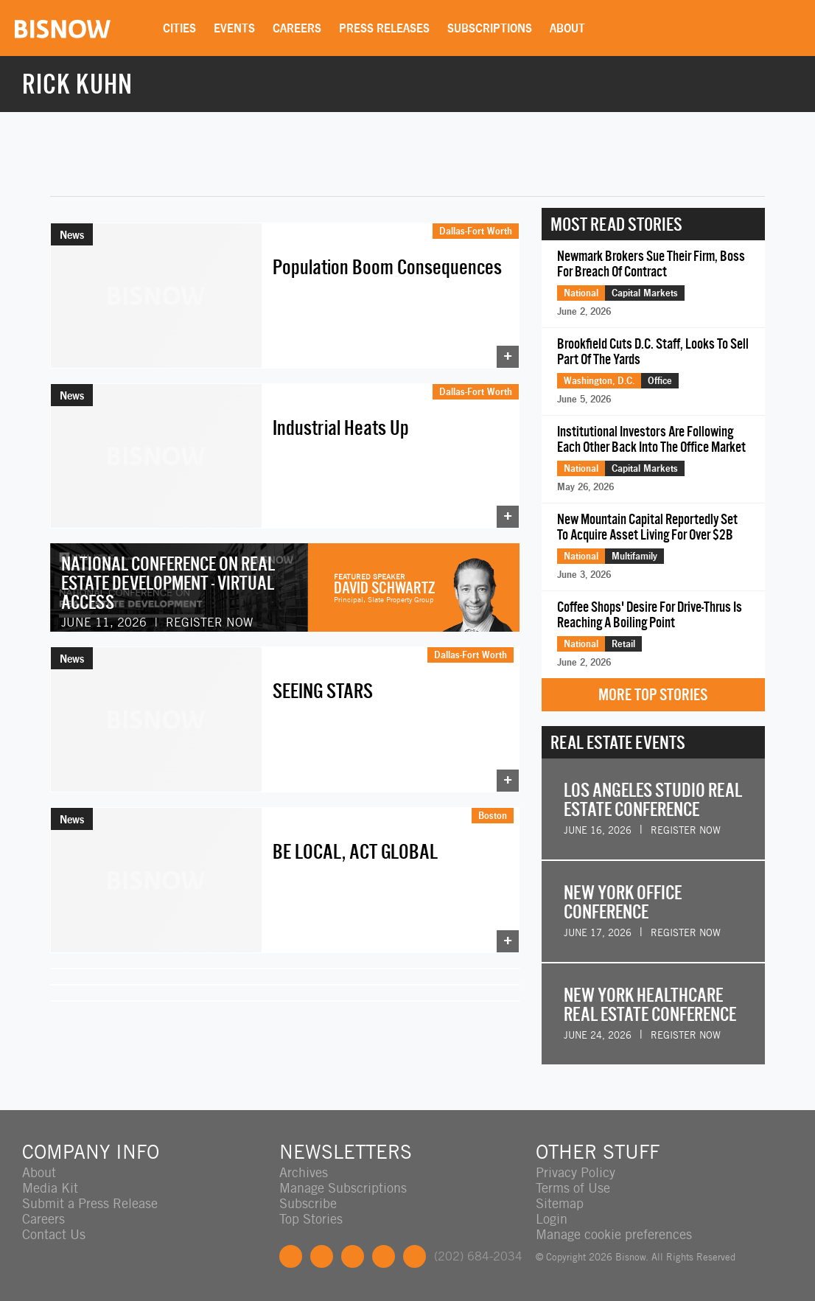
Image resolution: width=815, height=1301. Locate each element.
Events (234, 28)
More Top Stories (652, 695)
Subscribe (308, 1203)
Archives (303, 1172)
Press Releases (384, 28)
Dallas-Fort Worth (475, 231)
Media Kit (50, 1188)
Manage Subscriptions (343, 1188)
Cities (179, 28)
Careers (297, 28)
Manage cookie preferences (614, 1234)
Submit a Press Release (90, 1203)
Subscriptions (489, 28)
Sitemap (560, 1203)
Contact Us (53, 1234)
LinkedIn (352, 1256)
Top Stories (311, 1219)
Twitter (321, 1256)
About (567, 28)
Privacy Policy (575, 1172)
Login (551, 1219)
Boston (492, 815)
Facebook (290, 1256)
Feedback (414, 1256)
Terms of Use (573, 1188)
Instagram (383, 1256)
